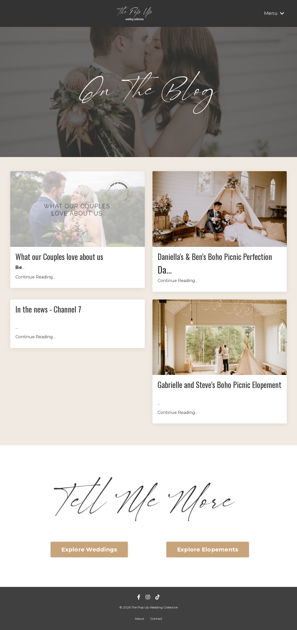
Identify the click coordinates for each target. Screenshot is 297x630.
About (139, 619)
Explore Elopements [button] (207, 549)
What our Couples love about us (59, 256)
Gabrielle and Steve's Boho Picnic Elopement (219, 384)
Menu (274, 13)
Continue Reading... (35, 277)
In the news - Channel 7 (48, 309)
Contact (156, 619)
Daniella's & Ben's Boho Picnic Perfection (215, 256)
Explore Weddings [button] (89, 549)
